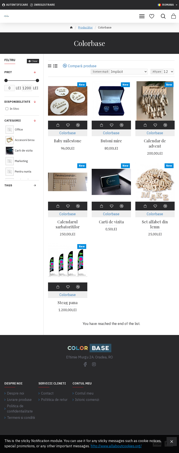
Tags (8, 185)
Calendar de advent (155, 143)
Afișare (157, 71)
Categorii (12, 120)
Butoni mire (111, 140)
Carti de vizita (111, 221)
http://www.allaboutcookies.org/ (116, 446)
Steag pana (67, 302)
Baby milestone (67, 140)
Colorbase (67, 133)
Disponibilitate (17, 102)
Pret (8, 72)
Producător (85, 27)
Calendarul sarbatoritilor (68, 224)
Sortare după (100, 71)
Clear (34, 61)
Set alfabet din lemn (155, 224)
